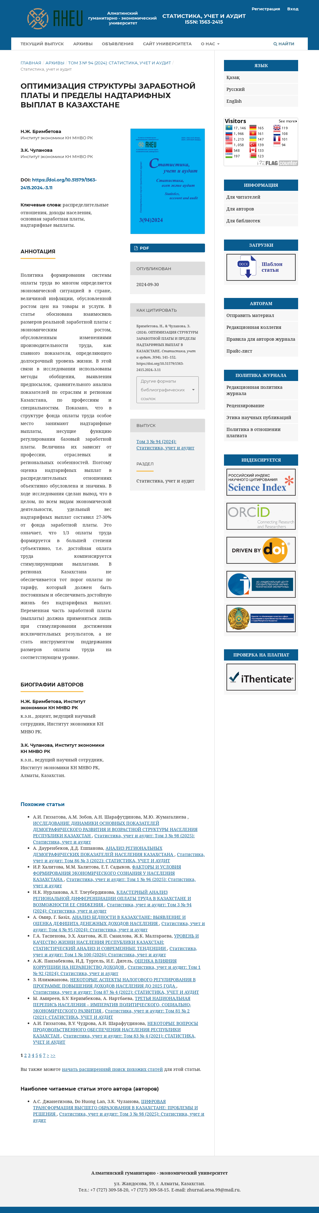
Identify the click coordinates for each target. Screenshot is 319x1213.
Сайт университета (167, 43)
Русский (235, 89)
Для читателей (243, 197)
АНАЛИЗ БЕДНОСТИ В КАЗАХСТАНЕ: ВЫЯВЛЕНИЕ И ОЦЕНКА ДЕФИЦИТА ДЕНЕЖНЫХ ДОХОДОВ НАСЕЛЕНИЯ (109, 920)
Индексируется (261, 460)
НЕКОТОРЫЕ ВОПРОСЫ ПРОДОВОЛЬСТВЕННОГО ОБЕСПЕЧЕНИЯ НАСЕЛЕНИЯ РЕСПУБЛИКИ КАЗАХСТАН (115, 1029)
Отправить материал (250, 315)
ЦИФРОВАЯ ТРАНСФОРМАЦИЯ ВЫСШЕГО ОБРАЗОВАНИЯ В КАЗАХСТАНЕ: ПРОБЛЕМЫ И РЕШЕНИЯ (115, 1107)
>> (52, 1055)
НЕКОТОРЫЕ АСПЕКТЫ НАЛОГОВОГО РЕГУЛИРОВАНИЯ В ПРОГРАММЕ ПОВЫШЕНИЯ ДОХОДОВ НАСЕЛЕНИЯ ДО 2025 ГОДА (114, 983)
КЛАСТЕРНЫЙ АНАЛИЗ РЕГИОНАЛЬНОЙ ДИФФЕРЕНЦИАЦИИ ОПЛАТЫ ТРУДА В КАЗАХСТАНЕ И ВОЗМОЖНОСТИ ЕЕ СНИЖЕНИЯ (112, 898)
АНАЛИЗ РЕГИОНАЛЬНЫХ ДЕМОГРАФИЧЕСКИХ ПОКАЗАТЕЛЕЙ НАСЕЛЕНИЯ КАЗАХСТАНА (103, 851)
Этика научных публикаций (258, 417)
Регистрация (266, 8)
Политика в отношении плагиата (253, 432)
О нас (208, 43)
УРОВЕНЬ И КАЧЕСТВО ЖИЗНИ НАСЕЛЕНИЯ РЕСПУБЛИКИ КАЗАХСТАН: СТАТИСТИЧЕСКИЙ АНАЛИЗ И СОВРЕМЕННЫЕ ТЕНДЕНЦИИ (116, 942)
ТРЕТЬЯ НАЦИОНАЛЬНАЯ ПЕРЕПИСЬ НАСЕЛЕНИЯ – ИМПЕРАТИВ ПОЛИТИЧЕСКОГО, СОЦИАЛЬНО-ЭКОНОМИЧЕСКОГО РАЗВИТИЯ (112, 1004)
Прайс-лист (239, 351)
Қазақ (233, 77)
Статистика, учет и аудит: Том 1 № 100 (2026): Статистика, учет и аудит (115, 951)
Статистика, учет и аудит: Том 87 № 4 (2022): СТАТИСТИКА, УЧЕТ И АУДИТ (116, 992)
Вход (292, 8)
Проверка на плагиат (261, 655)
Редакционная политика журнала (254, 390)
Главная (31, 62)
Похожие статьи (42, 804)
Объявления (118, 43)
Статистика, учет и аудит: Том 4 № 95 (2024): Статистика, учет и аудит (119, 926)
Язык (261, 65)
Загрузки (261, 245)
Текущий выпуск (42, 43)
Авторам (261, 303)
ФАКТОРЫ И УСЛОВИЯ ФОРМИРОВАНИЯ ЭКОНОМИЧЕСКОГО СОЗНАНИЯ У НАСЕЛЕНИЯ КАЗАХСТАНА (107, 873)
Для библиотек (243, 221)
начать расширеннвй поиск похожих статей (112, 1069)
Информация (261, 185)
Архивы (83, 43)
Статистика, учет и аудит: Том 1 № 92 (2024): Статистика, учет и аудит (117, 970)
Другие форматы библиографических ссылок (163, 390)
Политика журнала (261, 375)
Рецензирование (245, 405)
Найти (284, 43)
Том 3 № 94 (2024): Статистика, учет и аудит (119, 62)
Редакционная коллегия (253, 327)
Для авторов (240, 209)
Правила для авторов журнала (260, 339)
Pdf (144, 247)
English (234, 101)
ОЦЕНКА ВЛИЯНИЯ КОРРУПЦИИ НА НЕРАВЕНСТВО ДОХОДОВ (105, 964)
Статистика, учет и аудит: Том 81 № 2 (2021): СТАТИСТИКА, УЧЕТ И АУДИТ (111, 1014)
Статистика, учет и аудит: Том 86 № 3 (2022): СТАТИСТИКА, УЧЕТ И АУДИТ (119, 857)
